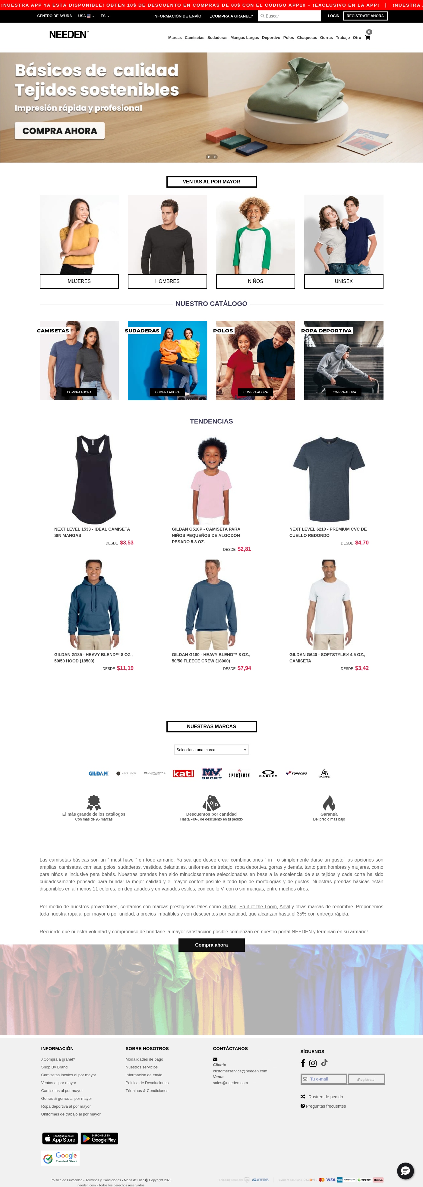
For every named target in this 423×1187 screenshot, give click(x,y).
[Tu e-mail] (324, 1070)
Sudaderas (217, 37)
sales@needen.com (232, 1073)
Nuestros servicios (143, 1058)
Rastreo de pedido (325, 1088)
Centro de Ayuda (54, 16)
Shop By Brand (55, 1058)
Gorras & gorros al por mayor (68, 1089)
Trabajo (343, 37)
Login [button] (333, 16)
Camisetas (194, 37)
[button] (405, 1171)
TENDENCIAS (211, 415)
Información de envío (177, 16)
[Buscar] (289, 16)
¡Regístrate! (366, 1071)
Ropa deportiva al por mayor (68, 1097)
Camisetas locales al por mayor (70, 1066)
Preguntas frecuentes (326, 1097)
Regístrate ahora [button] (365, 16)
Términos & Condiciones (149, 1082)
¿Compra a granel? (231, 16)
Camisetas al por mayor (63, 1082)
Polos (288, 37)
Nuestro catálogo (212, 298)
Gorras (326, 37)
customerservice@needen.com (242, 1062)
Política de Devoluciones (149, 1074)
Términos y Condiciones (103, 1171)
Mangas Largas (244, 37)
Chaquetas (307, 37)
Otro (357, 37)
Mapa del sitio (134, 1171)
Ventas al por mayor (60, 1074)
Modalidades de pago (146, 1050)
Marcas (175, 37)
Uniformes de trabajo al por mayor (73, 1105)
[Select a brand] (211, 744)
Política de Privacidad (67, 1171)
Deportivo (271, 37)
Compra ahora (211, 939)
